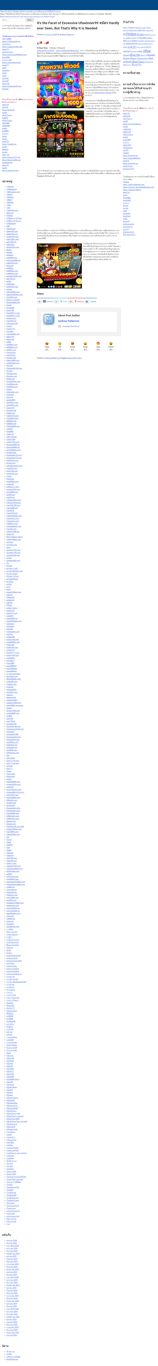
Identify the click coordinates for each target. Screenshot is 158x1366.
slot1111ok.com (12, 761)
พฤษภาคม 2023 (12, 1333)
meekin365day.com (14, 516)
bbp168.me (10, 279)
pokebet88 (10, 637)
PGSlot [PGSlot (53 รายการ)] (131, 34)
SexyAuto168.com (13, 726)
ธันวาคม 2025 (12, 1251)
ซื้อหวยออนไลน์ (129, 235)
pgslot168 (10, 611)
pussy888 (6, 57)
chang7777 (10, 329)
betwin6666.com (13, 292)
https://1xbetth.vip (9, 144)
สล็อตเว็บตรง (7, 115)
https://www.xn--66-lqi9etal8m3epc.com (138, 187)
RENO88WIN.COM (13, 679)
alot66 (8, 250)
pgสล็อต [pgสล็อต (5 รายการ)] (128, 38)
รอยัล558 (10, 1040)
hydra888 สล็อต (12, 418)
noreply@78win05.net (68, 326)
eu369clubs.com (12, 363)
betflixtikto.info (12, 287)
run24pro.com (11, 692)
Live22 (9, 476)
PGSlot (9, 605)
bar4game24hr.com (14, 276)
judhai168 (127, 129)
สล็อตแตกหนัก (12, 1129)
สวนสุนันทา (10, 1132)
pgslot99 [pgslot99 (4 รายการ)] (147, 35)
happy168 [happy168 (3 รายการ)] (125, 30)
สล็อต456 (10, 1061)
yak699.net (10, 919)
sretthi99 (9, 787)
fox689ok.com (12, 384)
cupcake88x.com (13, 334)
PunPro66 (10, 645)
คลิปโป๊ (125, 150)
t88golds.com (11, 800)
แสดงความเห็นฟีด (13, 1357)
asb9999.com (11, 258)
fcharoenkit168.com (14, 368)
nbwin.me (10, 534)
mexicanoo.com (12, 518)
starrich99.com (12, 795)
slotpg (4, 139)
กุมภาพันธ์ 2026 (12, 1246)
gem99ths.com (12, 403)
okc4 (8, 547)
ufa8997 (9, 845)
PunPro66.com (12, 647)
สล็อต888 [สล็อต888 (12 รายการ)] (150, 55)
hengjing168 (11, 410)
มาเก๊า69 (9, 1029)
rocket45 (9, 687)
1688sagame (11, 189)
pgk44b (9, 603)
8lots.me (9, 213)
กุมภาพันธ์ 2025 (12, 1277)
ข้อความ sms (11, 932)
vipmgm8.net (11, 890)
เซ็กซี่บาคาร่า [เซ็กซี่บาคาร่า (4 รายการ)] (127, 65)
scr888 (9, 716)
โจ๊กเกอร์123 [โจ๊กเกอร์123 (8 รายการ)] (136, 65)
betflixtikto (10, 284)
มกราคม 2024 (12, 1311)
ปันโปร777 (10, 1008)
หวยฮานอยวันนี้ (12, 1150)
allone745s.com (12, 247)
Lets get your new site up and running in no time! (28, 17)
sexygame (10, 732)
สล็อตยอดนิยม (11, 1103)
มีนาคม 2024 (11, 1306)
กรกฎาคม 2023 (12, 1327)
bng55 (8, 305)
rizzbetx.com (11, 684)
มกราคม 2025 (12, 1280)
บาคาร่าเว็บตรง (12, 1000)
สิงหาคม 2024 (11, 1293)
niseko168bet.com (13, 540)
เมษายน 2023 (11, 1335)
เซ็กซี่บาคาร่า (11, 1161)
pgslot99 (9, 616)
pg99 (4, 68)
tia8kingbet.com (12, 816)
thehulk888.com (12, 813)
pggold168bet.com (13, 592)
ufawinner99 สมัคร (74, 358)
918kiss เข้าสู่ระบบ (13, 221)
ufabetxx (9, 853)
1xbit (8, 208)
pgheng (9, 595)
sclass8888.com (12, 713)
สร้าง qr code (11, 1050)
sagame (9, 695)
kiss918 (126, 161)
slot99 (4, 113)
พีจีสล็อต (9, 1013)
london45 (10, 484)
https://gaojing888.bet (131, 158)
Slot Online (10, 758)
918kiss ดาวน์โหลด (14, 218)
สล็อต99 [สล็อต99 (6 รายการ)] (126, 55)
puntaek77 (10, 661)
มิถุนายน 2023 (12, 1330)
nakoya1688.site (12, 532)
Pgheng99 (10, 597)
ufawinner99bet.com (53, 358)
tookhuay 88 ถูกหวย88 (15, 827)
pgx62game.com (13, 632)
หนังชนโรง (6, 44)
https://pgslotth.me (130, 163)
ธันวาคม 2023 (12, 1314)
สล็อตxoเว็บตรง (12, 1098)
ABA (8, 226)
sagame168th (11, 700)
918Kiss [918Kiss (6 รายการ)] (131, 28)
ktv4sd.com (11, 463)
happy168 (10, 408)
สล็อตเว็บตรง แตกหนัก (15, 1116)
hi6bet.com (10, 413)
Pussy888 (10, 663)
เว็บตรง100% (11, 1171)
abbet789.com (12, 231)
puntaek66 (10, 658)
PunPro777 (10, 650)
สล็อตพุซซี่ (10, 1100)
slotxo (4, 136)
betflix (8, 281)
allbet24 (5, 149)
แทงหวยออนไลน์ (12, 1216)
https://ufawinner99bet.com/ (67, 51)
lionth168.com (12, 471)
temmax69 (10, 805)
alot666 (9, 252)
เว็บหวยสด (10, 1203)
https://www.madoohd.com (133, 185)
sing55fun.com (12, 742)
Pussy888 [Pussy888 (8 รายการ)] (142, 38)
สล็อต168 (5, 84)
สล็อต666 (10, 1069)
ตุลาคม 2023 (11, 1319)
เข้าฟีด (9, 1354)
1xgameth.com (12, 210)
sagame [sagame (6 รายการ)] (149, 38)
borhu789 (10, 310)
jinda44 (5, 118)
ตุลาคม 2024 (11, 1288)
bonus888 (10, 308)
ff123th (9, 371)
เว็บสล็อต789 (11, 1195)
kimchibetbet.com (13, 450)
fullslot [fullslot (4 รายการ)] (148, 28)
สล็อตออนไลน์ (11, 1106)
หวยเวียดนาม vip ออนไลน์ (16, 1153)
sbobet (9, 708)
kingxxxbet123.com (14, 455)
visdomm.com (12, 895)
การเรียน (9, 929)
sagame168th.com (13, 703)
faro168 (9, 366)
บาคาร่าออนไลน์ (12, 998)
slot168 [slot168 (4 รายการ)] (129, 41)
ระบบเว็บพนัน (11, 1042)
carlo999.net (11, 321)
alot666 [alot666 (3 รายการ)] (144, 28)
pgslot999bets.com (14, 621)
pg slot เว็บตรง (12, 574)
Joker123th (10, 439)
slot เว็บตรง (127, 119)
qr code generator (13, 674)
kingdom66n (11, 453)
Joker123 (10, 434)
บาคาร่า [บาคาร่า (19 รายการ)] (132, 46)
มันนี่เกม (9, 1027)
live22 (4, 73)
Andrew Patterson (67, 34)
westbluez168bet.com (15, 903)
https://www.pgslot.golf (11, 63)
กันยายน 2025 (11, 1259)
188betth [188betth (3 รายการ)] (125, 28)
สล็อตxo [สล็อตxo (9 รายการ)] (133, 58)
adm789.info (11, 242)
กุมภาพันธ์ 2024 (12, 1309)
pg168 (8, 584)
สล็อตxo (9, 1095)
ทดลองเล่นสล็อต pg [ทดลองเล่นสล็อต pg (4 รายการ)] (143, 44)
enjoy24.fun (11, 353)
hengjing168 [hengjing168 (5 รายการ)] (132, 30)
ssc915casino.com (13, 790)
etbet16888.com (12, 360)
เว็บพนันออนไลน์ (12, 1187)
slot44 (125, 127)
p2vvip (9, 558)
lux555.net (10, 495)
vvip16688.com (12, 898)
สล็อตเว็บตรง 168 (13, 1114)
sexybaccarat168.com (15, 729)
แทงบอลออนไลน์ (13, 1211)
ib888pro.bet (11, 421)
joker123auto (11, 437)
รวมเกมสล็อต (11, 1037)
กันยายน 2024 (11, 1290)
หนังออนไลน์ (11, 1140)
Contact (7, 17)
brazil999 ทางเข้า (13, 313)
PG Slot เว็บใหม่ (12, 576)
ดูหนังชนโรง (128, 227)
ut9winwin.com (12, 877)
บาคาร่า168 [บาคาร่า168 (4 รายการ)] (140, 47)
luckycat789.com (13, 489)
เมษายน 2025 (11, 1272)
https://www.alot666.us (132, 124)
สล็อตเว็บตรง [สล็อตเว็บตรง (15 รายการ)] (138, 61)
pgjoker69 (10, 600)
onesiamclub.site (13, 555)
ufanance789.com (13, 866)
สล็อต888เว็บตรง (12, 1079)
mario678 (10, 511)
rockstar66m (11, 690)
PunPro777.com (12, 653)
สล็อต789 (10, 1074)
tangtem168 (11, 803)
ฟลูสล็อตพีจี (10, 1021)
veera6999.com (12, 879)
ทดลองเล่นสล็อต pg (14, 974)
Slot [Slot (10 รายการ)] (124, 40)
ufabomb (9, 855)
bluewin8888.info (13, 303)
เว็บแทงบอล (11, 1208)
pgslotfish (10, 626)
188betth (9, 202)
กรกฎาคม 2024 (12, 1296)
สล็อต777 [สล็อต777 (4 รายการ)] (143, 55)
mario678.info (11, 513)
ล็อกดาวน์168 (11, 1048)
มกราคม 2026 (12, 1248)
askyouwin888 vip (13, 260)
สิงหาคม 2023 (11, 1325)
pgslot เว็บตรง (11, 608)
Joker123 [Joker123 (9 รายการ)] (141, 30)
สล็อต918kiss (11, 1087)
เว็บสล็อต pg (11, 1193)
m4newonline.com (13, 500)
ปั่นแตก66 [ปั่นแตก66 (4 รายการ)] (134, 51)
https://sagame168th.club (12, 47)
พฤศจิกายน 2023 (13, 1317)
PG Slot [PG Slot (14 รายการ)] (140, 34)
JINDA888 (6, 126)
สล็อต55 (9, 1064)
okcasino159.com (13, 550)
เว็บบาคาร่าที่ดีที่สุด (13, 1182)
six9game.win (11, 745)
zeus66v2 (10, 924)
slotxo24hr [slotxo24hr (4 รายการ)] (141, 41)
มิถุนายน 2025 (12, 1267)
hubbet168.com (12, 416)
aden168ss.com (12, 239)
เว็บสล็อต (9, 1190)
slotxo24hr (10, 776)
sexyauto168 (11, 724)
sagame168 (11, 697)
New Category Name (14, 537)
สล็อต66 (5, 89)
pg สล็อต (9, 582)
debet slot (10, 337)
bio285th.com (11, 297)
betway (9, 289)
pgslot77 (5, 65)
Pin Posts (51, 17)
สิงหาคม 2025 (11, 1261)
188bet (9, 200)
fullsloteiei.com (12, 392)
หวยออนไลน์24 (12, 1148)
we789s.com (11, 900)
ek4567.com (11, 350)
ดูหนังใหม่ (10, 963)
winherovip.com (12, 906)
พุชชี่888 (9, 1016)
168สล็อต (10, 197)
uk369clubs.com (12, 871)
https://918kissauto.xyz (11, 41)
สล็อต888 (5, 123)
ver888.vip (10, 887)
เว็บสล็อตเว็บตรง (12, 1198)
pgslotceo (10, 624)
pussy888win (11, 671)
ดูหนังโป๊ (5, 142)
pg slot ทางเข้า (12, 568)
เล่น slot (9, 1164)
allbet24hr (10, 245)
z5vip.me (9, 921)
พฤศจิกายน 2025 (13, 1254)
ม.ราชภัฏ (10, 1024)
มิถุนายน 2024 (12, 1298)
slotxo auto (10, 774)
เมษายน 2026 (11, 1240)
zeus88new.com (12, 927)
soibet (8, 779)
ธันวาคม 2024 (12, 1283)
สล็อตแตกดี (10, 1127)
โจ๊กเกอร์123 (11, 1219)
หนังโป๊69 (10, 1143)
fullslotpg (5, 70)
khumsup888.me (13, 445)
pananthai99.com (13, 561)
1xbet (8, 205)
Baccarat (9, 266)
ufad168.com (11, 858)
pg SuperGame (12, 579)
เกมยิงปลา (10, 1156)
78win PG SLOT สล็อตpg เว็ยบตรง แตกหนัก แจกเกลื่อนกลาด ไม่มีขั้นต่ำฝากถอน (30, 11)
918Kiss (9, 216)
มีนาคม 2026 (11, 1243)
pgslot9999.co (12, 618)
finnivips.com (11, 374)
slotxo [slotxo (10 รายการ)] (134, 40)
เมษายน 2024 (11, 1304)
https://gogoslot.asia (10, 171)
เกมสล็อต (10, 1158)
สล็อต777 (10, 1071)
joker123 (5, 49)
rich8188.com (11, 682)
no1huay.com (11, 545)
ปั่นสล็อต (9, 1003)
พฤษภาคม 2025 (12, 1269)
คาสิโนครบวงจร (12, 940)
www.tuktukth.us (13, 908)
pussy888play (11, 669)
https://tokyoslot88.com (11, 160)
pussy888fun (11, 666)
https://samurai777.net (11, 157)
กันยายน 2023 (11, 1322)
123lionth (10, 187)
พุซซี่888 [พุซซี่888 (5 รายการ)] (140, 51)
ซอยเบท (9, 948)
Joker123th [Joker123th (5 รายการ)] (149, 30)
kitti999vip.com (12, 461)
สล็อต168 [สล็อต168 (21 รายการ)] (134, 55)
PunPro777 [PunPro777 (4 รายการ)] (134, 38)
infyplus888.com (13, 426)
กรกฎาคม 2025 (12, 1264)
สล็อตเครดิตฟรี (12, 1108)
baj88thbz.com (12, 271)
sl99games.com (12, 753)
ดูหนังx (9, 953)
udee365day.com (13, 834)
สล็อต (8, 1053)
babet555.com (12, 263)
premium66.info (12, 640)
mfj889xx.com (12, 524)
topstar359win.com (14, 829)
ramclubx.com (12, 676)
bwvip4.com (11, 318)
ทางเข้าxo (10, 987)
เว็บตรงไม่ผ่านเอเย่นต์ (14, 1179)
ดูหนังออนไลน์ (7, 52)
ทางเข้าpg (10, 985)
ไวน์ (8, 1224)
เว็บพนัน (9, 1185)
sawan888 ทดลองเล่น (14, 705)
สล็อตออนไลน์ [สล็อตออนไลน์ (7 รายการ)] (142, 59)
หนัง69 (9, 1135)
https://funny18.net (130, 156)
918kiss (126, 182)
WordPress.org (12, 1359)
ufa (7, 837)
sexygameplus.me (13, 737)
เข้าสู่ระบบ (10, 1351)
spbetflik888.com (13, 782)
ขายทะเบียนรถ (12, 934)
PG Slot (9, 566)
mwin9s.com (11, 529)
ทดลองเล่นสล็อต (12, 969)
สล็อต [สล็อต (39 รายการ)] (147, 51)
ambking (9, 255)
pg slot (4, 152)
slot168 (5, 107)
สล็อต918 (10, 1085)
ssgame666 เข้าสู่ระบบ (15, 792)
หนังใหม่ (9, 1145)
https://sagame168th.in (132, 190)
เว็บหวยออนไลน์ (12, 1206)
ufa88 (8, 842)
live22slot (10, 479)
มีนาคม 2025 (11, 1275)
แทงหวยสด (10, 1214)
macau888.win (12, 508)
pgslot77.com (11, 613)
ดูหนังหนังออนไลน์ (13, 956)
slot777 (9, 769)
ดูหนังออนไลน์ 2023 (14, 961)
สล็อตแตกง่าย (11, 1124)
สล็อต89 (9, 1082)
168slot (9, 195)
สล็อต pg (9, 1056)
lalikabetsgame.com (14, 466)
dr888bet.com (11, 345)
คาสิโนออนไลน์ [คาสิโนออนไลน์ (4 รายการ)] (148, 41)
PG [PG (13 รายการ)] (124, 34)
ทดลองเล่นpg (11, 966)
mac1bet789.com (13, 505)
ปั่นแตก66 (10, 1006)
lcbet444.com (11, 468)
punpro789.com (12, 655)
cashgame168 (12, 324)
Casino (9, 326)
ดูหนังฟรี (5, 78)
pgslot (4, 128)
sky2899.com (11, 750)
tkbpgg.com (11, 821)
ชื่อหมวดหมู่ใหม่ (12, 945)
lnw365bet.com (12, 482)
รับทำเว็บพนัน (11, 1045)
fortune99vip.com (13, 382)
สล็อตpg (9, 1092)
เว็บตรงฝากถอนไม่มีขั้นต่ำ (16, 1177)
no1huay (9, 542)
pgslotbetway (7, 163)
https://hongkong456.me (11, 86)
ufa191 (9, 840)
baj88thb (9, 268)
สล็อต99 (9, 1090)
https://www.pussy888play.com (14, 55)
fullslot (9, 389)
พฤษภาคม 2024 (12, 1301)
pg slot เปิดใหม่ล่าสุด (14, 571)
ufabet (9, 850)
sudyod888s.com (13, 798)
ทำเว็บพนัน (10, 990)
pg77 (8, 587)
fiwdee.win (10, 379)
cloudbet (9, 331)
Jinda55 (9, 429)
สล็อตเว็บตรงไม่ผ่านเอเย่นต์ (16, 1121)
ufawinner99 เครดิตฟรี (45, 51)
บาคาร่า (5, 134)
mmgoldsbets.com (13, 526)
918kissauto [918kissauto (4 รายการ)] (138, 28)
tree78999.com (12, 832)
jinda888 (9, 432)
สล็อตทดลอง (128, 148)
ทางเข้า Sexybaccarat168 (16, 982)
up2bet (9, 874)
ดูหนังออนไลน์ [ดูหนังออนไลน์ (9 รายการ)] (131, 43)
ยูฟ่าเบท (9, 1032)
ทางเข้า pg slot (12, 979)
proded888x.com (13, 642)
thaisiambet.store (13, 808)
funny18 (9, 397)
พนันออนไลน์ (11, 1011)
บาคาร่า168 (6, 60)
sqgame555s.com (13, 784)
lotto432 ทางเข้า (12, 487)
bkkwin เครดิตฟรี (13, 300)
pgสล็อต (9, 634)
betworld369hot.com (14, 295)
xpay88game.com (13, 913)
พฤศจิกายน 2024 (13, 1285)
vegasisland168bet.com (15, 882)
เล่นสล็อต (10, 1169)
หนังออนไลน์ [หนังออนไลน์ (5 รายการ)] (149, 62)
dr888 (8, 342)
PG (7, 563)
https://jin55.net (8, 110)
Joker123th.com (12, 442)
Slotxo (8, 771)
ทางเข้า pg (10, 977)
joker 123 (5, 155)
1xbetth (126, 153)
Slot (8, 755)
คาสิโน (9, 937)
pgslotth (9, 629)
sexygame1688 (12, 734)
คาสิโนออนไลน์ (12, 942)
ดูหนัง (4, 76)
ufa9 (8, 848)
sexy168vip (10, 721)
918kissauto (11, 224)
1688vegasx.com (13, 192)
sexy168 (9, 719)
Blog (2, 17)
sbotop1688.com (13, 711)
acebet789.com (12, 237)
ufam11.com (11, 863)
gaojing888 (10, 400)
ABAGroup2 (11, 229)
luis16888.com (12, 492)
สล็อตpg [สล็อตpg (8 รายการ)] (126, 58)
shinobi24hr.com (13, 740)
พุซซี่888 (5, 131)
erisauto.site (11, 358)
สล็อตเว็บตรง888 (12, 1119)
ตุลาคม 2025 (11, 1256)
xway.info (10, 916)
